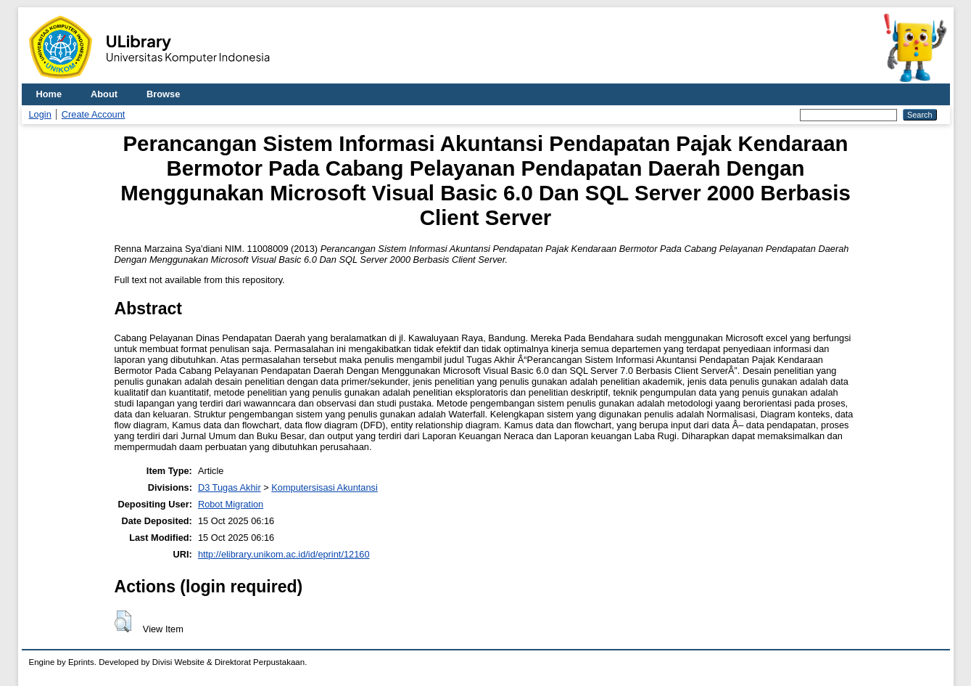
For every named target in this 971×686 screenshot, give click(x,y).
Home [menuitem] (49, 94)
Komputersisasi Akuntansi (324, 487)
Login (40, 114)
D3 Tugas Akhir (229, 487)
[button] (123, 621)
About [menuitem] (104, 94)
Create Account (93, 114)
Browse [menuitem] (163, 94)
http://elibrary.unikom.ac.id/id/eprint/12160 (284, 554)
